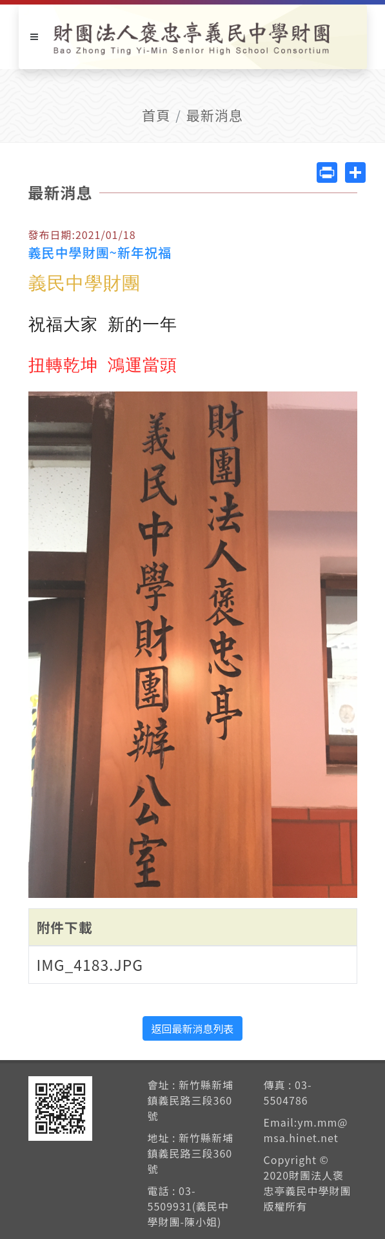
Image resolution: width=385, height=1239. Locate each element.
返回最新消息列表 (192, 1028)
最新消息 (214, 115)
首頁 (156, 115)
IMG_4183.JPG (90, 964)
